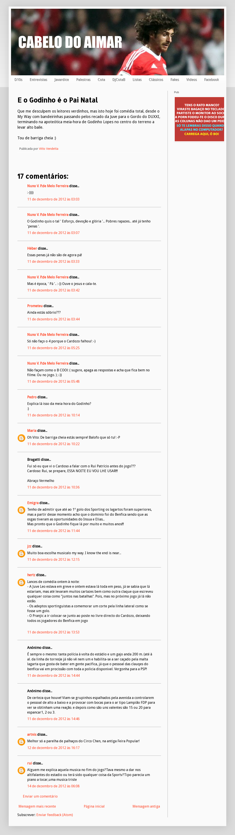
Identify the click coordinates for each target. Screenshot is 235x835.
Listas (137, 79)
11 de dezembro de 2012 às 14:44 (53, 675)
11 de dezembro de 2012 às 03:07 (53, 233)
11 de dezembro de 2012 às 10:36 (53, 487)
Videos (191, 79)
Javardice (61, 79)
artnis (31, 734)
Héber (32, 248)
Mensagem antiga (146, 806)
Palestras (83, 79)
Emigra (33, 503)
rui (29, 763)
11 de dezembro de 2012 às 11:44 (53, 531)
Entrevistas (38, 79)
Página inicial (94, 806)
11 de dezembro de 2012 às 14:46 (53, 719)
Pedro (32, 397)
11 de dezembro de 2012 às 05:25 (53, 348)
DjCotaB (118, 79)
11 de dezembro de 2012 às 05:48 (53, 381)
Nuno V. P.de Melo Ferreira (47, 186)
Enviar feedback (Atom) (54, 815)
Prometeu (35, 306)
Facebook (211, 79)
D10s (18, 79)
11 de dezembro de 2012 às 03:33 (53, 261)
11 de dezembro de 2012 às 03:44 (53, 319)
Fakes (174, 79)
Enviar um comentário (40, 796)
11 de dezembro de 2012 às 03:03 (53, 199)
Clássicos (156, 79)
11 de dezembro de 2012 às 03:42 (53, 290)
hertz (31, 575)
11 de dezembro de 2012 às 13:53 (53, 632)
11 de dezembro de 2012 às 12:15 (53, 559)
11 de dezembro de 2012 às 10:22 (53, 444)
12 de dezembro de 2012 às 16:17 (53, 748)
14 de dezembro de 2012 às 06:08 (53, 786)
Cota (101, 79)
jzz (29, 546)
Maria (31, 431)
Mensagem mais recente (37, 806)
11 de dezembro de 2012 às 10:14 (53, 415)
